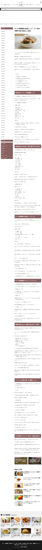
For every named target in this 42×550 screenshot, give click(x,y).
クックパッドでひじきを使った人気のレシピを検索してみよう (31, 484)
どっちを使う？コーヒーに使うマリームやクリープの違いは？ (31, 502)
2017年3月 (3, 134)
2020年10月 (3, 36)
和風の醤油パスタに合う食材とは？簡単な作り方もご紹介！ (5, 535)
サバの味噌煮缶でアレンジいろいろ (21, 82)
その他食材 (20, 4)
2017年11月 (3, 115)
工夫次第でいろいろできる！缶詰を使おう (22, 87)
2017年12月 (3, 113)
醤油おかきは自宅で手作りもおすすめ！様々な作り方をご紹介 (25, 524)
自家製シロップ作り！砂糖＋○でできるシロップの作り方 (32, 490)
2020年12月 (3, 31)
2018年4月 (3, 104)
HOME (2, 4)
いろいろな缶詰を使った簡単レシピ (21, 85)
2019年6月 (3, 71)
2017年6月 (3, 127)
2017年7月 (3, 125)
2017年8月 (3, 122)
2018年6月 (3, 99)
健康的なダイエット (32, 4)
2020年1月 (3, 57)
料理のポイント (9, 4)
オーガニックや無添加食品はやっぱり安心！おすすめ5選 (36, 535)
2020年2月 (3, 54)
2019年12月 (3, 59)
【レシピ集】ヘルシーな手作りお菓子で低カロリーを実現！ (15, 524)
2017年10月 (3, 118)
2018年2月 (3, 108)
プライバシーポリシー (20, 6)
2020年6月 (3, 45)
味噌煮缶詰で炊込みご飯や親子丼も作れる (22, 78)
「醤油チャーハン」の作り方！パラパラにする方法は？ (25, 535)
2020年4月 (3, 50)
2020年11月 (3, 33)
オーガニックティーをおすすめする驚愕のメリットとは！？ (31, 478)
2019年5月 (3, 73)
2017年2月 (3, 136)
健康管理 (5, 4)
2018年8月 (3, 94)
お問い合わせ (38, 4)
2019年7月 (3, 68)
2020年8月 (3, 40)
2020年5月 (3, 47)
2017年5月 (3, 129)
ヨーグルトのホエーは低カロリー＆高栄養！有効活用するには (15, 535)
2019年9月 (3, 66)
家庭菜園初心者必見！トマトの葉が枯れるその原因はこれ (32, 496)
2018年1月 (3, 111)
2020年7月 (3, 43)
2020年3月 (3, 52)
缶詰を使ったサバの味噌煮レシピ (21, 76)
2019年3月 (3, 78)
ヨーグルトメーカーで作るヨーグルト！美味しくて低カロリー (36, 524)
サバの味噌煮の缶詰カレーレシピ (21, 80)
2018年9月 (3, 92)
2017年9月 (3, 120)
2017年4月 (3, 132)
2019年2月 (3, 80)
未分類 (3, 153)
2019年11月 (3, 61)
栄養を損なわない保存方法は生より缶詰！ (22, 83)
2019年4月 (3, 75)
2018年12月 (3, 85)
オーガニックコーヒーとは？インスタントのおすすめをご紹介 (5, 524)
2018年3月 (3, 106)
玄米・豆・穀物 (15, 4)
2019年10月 (3, 64)
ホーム (3, 543)
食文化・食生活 (25, 4)
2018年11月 (3, 87)
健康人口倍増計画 (24, 546)
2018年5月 (3, 101)
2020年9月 (3, 38)
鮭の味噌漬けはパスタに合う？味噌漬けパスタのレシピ (32, 472)
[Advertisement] (21, 17)
